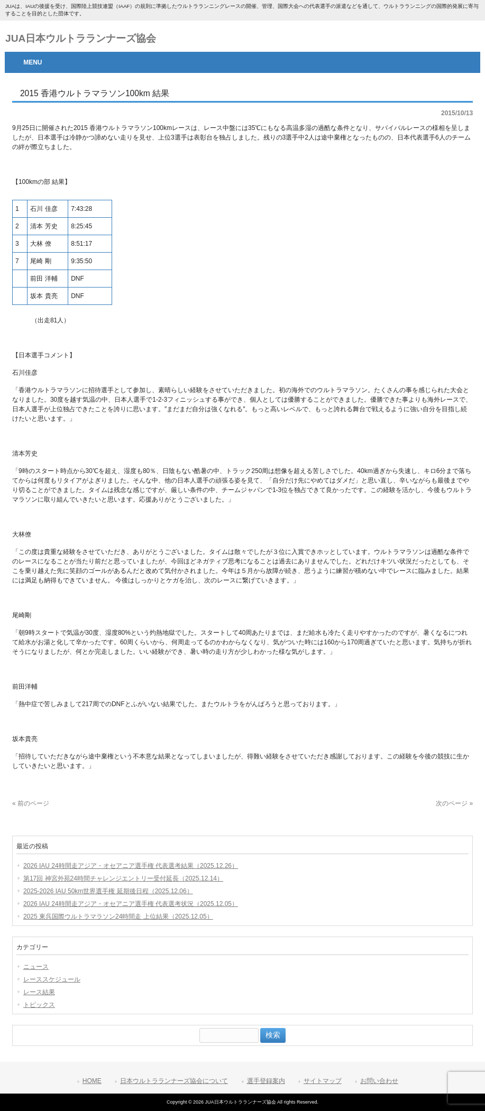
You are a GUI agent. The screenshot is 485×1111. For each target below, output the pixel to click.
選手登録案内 (266, 1081)
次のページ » (454, 803)
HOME (92, 1081)
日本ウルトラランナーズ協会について (174, 1081)
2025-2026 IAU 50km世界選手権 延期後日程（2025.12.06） (108, 891)
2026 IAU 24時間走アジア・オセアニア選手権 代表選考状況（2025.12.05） (130, 904)
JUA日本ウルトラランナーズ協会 (80, 38)
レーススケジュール (51, 979)
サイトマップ (323, 1081)
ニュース (36, 966)
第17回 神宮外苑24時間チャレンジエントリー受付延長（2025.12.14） (123, 878)
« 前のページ (30, 803)
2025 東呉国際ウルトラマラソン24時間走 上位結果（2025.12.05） (118, 916)
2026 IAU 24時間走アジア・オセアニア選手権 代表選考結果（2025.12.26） (130, 865)
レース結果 (39, 992)
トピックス (39, 1004)
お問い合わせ (379, 1081)
